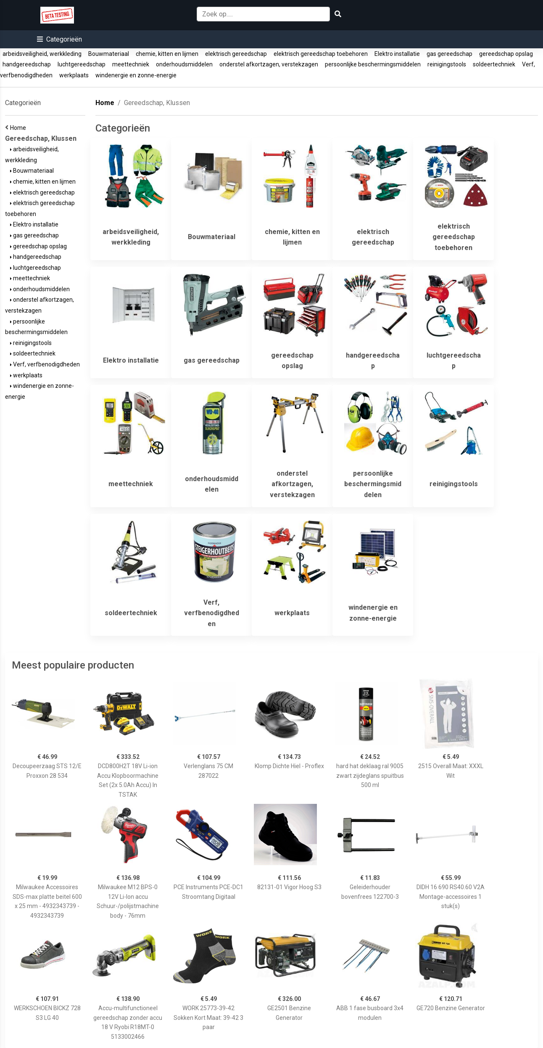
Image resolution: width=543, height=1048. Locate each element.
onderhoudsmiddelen (184, 64)
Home (19, 127)
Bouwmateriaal (109, 53)
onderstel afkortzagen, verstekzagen (269, 64)
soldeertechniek (494, 64)
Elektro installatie (397, 53)
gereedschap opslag (506, 53)
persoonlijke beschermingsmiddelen (372, 64)
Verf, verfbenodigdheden (45, 364)
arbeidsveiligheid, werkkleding (42, 53)
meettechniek (131, 64)
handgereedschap (26, 64)
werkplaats (74, 75)
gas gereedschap (449, 53)
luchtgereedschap (81, 64)
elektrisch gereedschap (236, 53)
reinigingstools (447, 64)
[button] (59, 39)
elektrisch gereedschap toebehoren (320, 53)
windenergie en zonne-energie (136, 75)
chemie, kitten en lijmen (167, 53)
